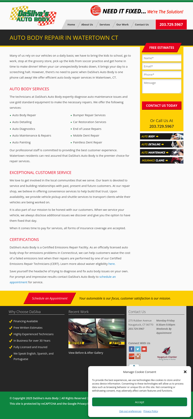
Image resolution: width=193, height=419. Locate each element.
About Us (87, 24)
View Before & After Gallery (85, 353)
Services (104, 24)
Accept (139, 402)
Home (71, 24)
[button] (185, 372)
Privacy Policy (150, 411)
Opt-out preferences (130, 411)
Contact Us (142, 24)
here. (111, 264)
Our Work (122, 24)
